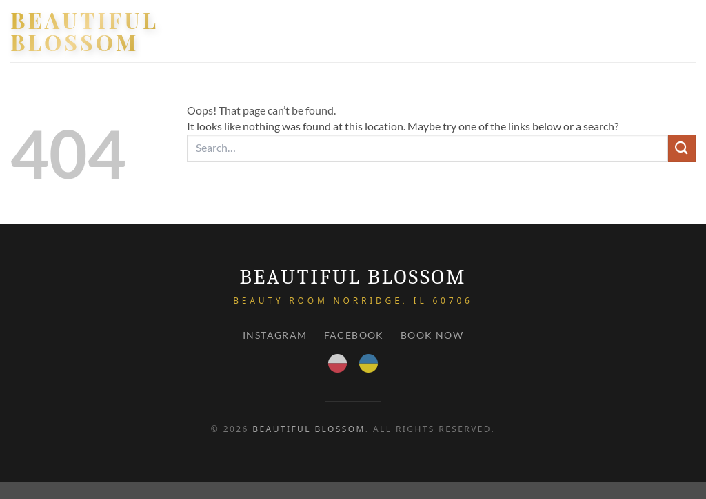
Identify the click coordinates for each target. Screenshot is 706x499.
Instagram (275, 335)
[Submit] (682, 148)
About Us (536, 30)
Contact (668, 30)
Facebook (354, 335)
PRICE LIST (603, 30)
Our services (454, 31)
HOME (382, 30)
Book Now (432, 335)
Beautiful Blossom (84, 31)
